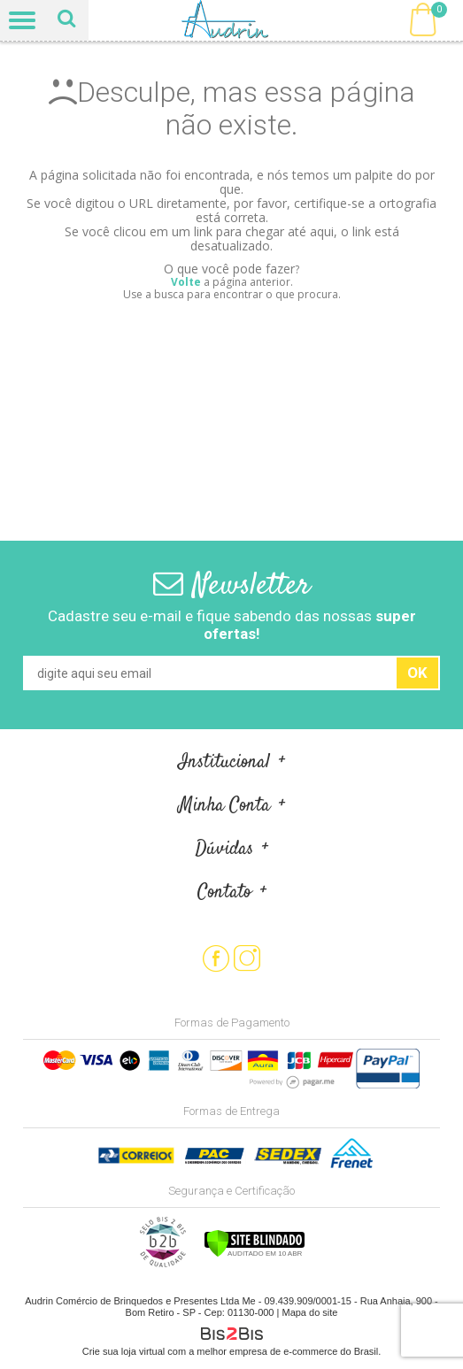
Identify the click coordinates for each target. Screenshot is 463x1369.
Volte (186, 281)
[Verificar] (254, 1254)
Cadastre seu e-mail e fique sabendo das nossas (232, 624)
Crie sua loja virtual (124, 1351)
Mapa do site (309, 1312)
